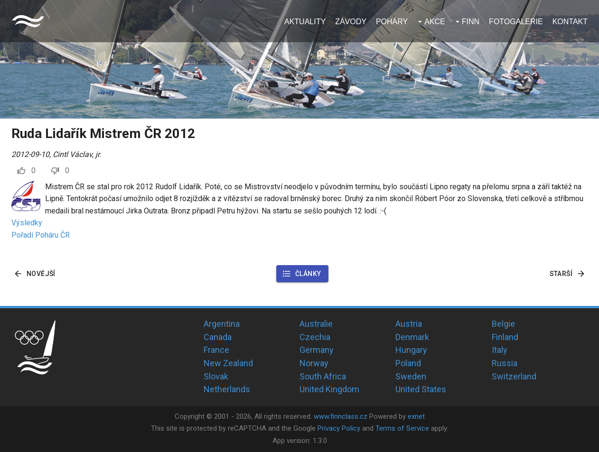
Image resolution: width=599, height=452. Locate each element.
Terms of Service (402, 428)
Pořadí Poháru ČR (40, 235)
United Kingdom (329, 389)
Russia (504, 363)
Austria (408, 324)
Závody (350, 22)
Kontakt (570, 22)
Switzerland (514, 376)
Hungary (411, 350)
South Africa (323, 376)
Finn (470, 22)
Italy (499, 350)
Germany (317, 350)
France (216, 350)
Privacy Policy (339, 428)
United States (420, 389)
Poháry (392, 22)
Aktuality (305, 22)
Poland (408, 363)
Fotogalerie (516, 22)
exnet (416, 416)
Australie (316, 324)
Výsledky (26, 222)
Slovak (216, 376)
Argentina (222, 324)
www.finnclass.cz (340, 416)
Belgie (503, 324)
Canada (218, 337)
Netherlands (227, 389)
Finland (505, 337)
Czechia (315, 337)
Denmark (412, 337)
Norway (314, 363)
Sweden (410, 376)
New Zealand (228, 363)
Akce (434, 22)
